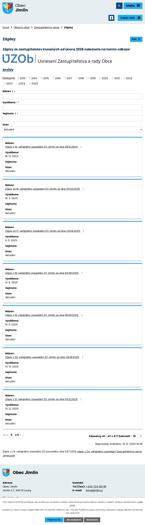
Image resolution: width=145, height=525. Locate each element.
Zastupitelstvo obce (46, 28)
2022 (129, 78)
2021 (117, 78)
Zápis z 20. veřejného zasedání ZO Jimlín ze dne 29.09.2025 (44, 358)
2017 (69, 78)
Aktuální (10, 171)
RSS (136, 40)
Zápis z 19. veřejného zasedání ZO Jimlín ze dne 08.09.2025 (44, 315)
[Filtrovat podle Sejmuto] (72, 119)
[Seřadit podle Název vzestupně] (14, 91)
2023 (9, 84)
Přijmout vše (53, 519)
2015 (46, 78)
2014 (34, 78)
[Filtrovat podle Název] (72, 97)
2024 (22, 84)
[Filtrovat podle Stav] (72, 130)
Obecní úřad (21, 28)
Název (8, 91)
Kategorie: (9, 78)
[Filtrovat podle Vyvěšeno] (72, 108)
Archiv (8, 70)
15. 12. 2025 (12, 409)
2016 (57, 78)
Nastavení (92, 519)
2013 (22, 78)
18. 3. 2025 (11, 199)
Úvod (6, 28)
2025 (35, 84)
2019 (93, 78)
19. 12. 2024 (11, 157)
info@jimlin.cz (94, 491)
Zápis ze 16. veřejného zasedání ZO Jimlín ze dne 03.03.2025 (45, 189)
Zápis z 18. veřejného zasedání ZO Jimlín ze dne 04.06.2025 (44, 273)
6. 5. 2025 (11, 241)
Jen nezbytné (73, 519)
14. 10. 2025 (12, 367)
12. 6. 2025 (11, 283)
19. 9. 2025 (11, 325)
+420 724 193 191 (96, 487)
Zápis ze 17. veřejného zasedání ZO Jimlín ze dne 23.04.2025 (45, 231)
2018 (81, 78)
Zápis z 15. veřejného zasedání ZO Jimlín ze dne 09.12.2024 (44, 147)
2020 (105, 78)
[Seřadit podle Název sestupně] (14, 92)
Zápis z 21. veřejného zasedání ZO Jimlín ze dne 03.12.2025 (44, 400)
